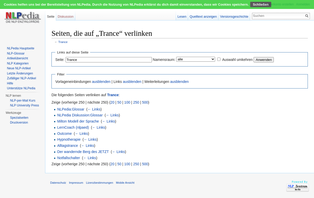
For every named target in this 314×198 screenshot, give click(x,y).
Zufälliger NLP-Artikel (21, 78)
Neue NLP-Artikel (19, 68)
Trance (63, 41)
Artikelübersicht (17, 58)
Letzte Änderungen (20, 73)
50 (119, 102)
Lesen (181, 16)
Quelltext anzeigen (203, 16)
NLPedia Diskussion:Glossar (79, 115)
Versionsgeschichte (234, 16)
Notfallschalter (68, 158)
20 (112, 102)
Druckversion (19, 122)
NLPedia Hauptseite (20, 48)
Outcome (64, 133)
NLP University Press (24, 105)
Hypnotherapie (68, 139)
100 (127, 102)
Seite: (60, 60)
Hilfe (10, 83)
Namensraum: (164, 60)
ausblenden (101, 82)
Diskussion (66, 16)
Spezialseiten (19, 117)
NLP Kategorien (18, 63)
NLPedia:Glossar (70, 109)
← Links (94, 109)
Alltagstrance (67, 146)
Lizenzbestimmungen (99, 182)
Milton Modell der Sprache (78, 121)
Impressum (76, 182)
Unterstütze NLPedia (21, 88)
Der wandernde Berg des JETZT (83, 152)
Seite (50, 16)
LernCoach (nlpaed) (73, 127)
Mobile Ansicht (125, 182)
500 (145, 102)
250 (136, 102)
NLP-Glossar (16, 53)
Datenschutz (58, 182)
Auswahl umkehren (237, 60)
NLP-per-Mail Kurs (22, 100)
